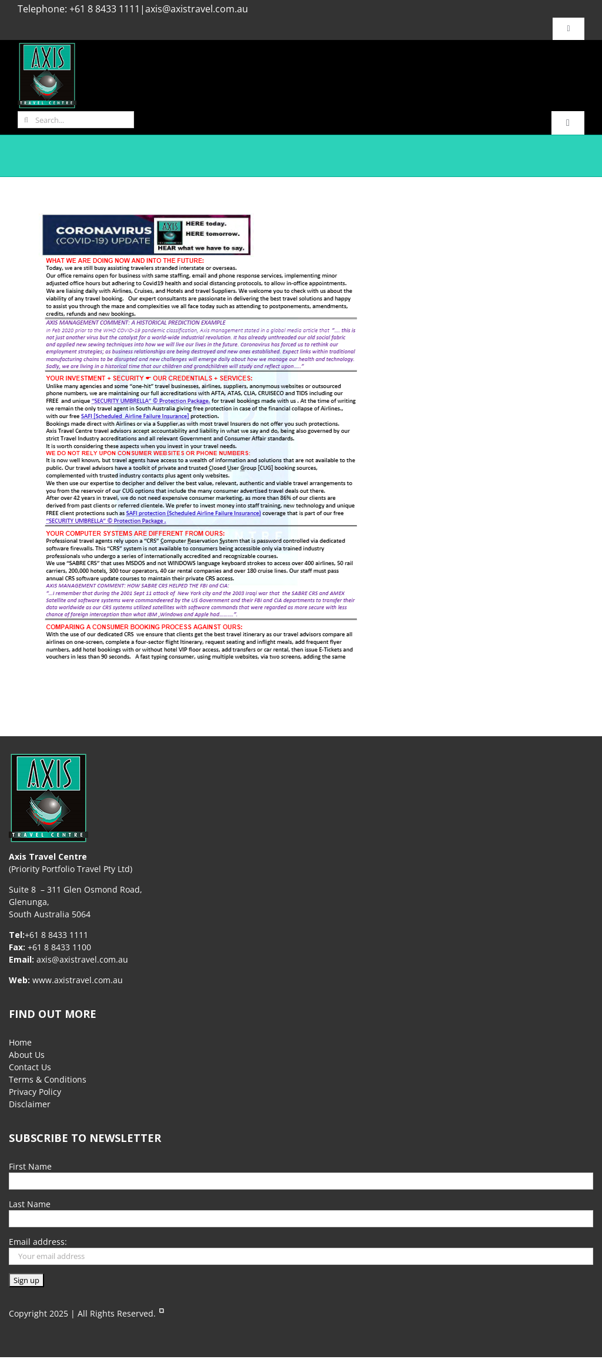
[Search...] (76, 119)
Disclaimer (30, 1104)
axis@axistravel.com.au (196, 8)
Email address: (38, 1241)
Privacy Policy (35, 1091)
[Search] (26, 119)
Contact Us (30, 1067)
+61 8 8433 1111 (104, 8)
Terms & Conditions (47, 1079)
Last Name (30, 1204)
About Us (27, 1054)
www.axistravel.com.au (77, 980)
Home (20, 1042)
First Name (30, 1166)
